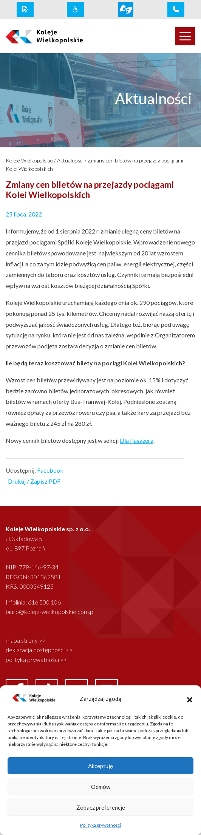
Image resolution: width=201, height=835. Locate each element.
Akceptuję (100, 765)
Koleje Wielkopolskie (29, 160)
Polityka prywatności (100, 825)
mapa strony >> (26, 640)
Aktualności (70, 160)
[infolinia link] (175, 9)
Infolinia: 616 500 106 (33, 602)
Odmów (100, 786)
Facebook (50, 470)
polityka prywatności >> (36, 659)
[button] (189, 698)
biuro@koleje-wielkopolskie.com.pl (50, 611)
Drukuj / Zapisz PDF (34, 481)
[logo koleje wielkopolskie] (50, 36)
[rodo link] (25, 9)
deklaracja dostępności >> (39, 649)
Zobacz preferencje (100, 807)
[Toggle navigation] (185, 36)
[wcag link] (75, 9)
